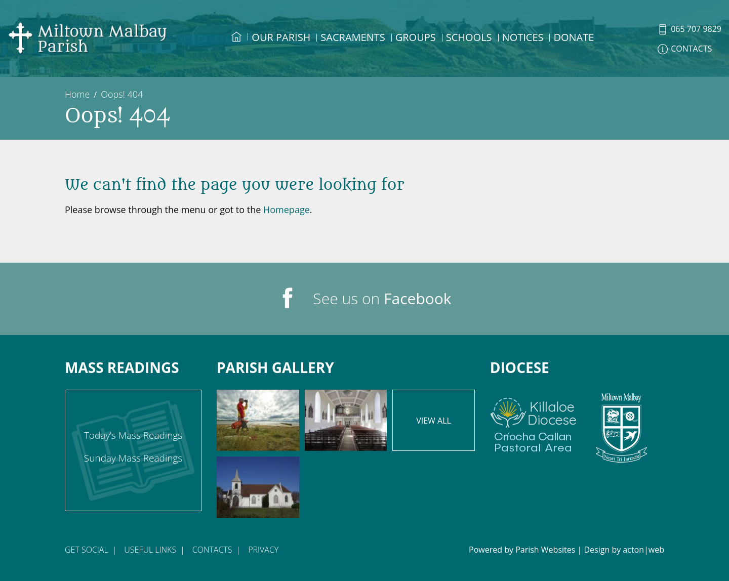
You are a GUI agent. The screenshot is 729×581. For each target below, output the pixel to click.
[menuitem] (236, 46)
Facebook (418, 298)
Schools (469, 37)
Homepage (286, 209)
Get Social (86, 549)
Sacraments (352, 37)
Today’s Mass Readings (133, 435)
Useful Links (150, 549)
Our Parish (281, 37)
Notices (523, 37)
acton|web (643, 549)
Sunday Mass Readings (133, 458)
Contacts (212, 549)
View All (433, 420)
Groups (415, 37)
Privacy (263, 549)
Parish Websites (545, 549)
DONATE (573, 37)
